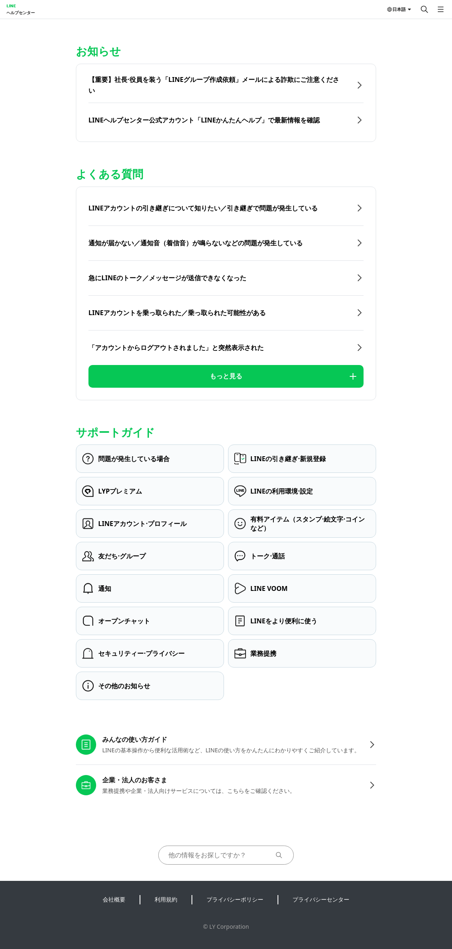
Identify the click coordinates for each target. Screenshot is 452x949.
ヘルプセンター (20, 12)
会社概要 (114, 899)
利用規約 (166, 899)
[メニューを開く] (441, 9)
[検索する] (424, 9)
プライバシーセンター (321, 899)
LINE (11, 6)
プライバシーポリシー (235, 899)
